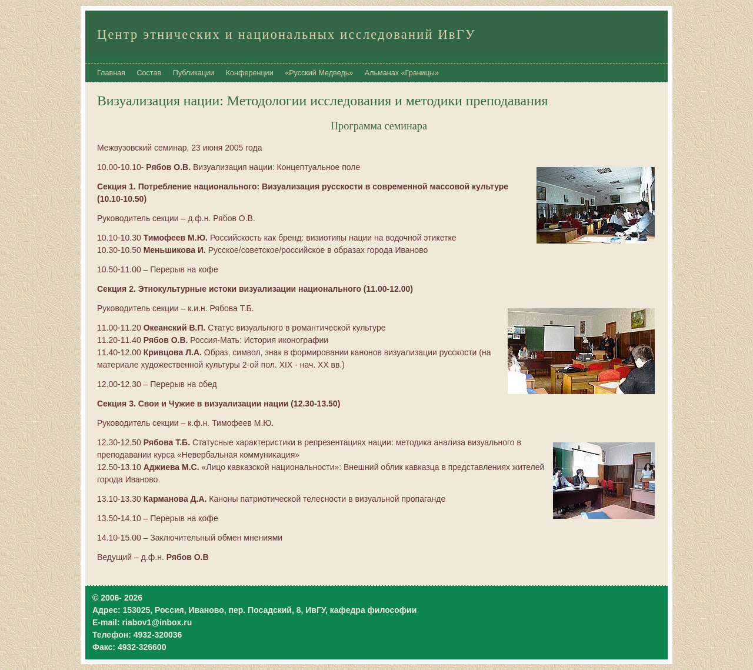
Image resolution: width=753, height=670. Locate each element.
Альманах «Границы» (402, 73)
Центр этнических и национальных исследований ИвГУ (286, 34)
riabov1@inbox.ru (157, 622)
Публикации (194, 73)
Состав (148, 73)
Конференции (250, 73)
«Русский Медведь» (319, 73)
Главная (111, 73)
